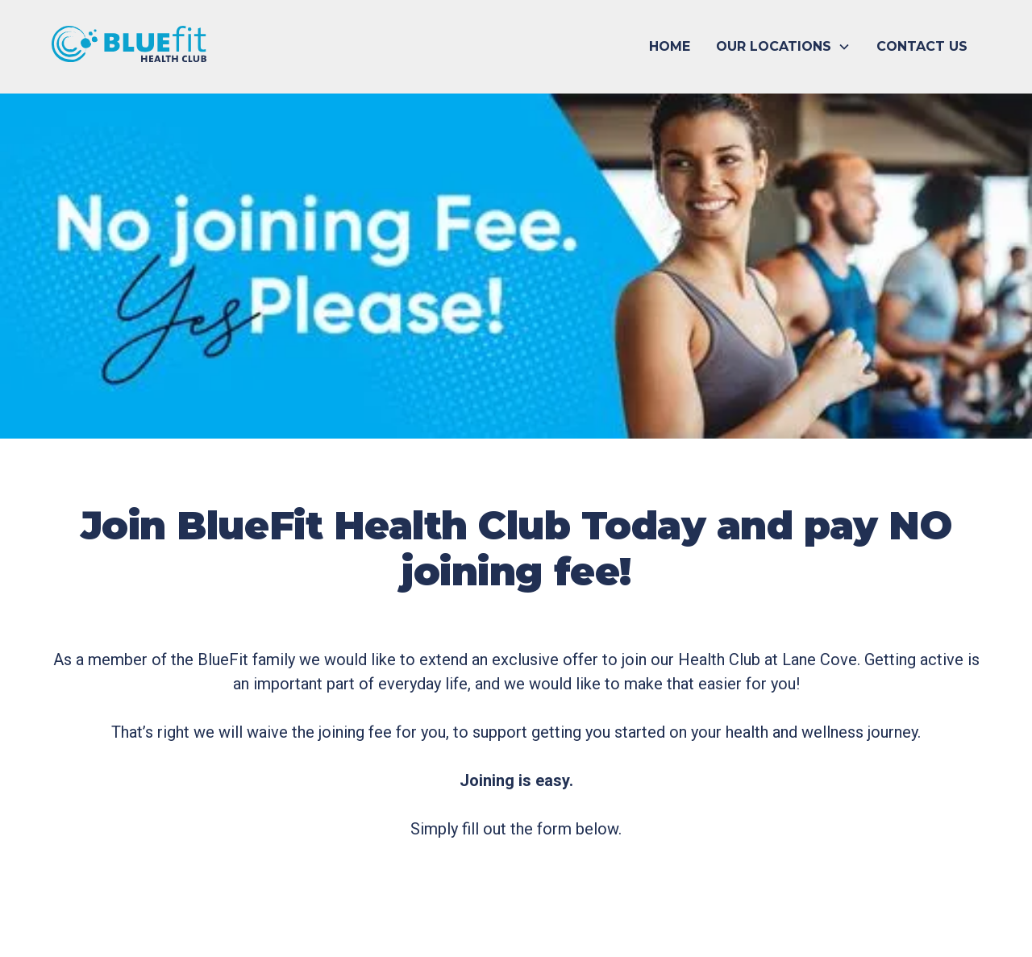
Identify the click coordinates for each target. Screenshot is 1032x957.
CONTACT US (922, 46)
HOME (669, 46)
